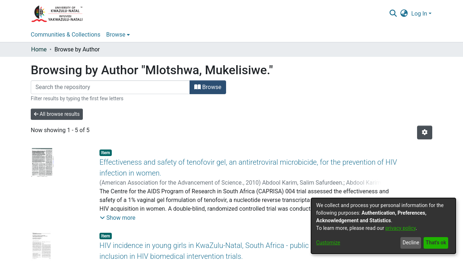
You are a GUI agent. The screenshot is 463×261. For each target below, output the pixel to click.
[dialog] (383, 226)
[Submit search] (393, 13)
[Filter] (110, 87)
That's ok (436, 242)
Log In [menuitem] (419, 13)
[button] (117, 218)
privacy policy (400, 228)
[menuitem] (404, 13)
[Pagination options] (424, 132)
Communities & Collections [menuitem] (65, 34)
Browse (207, 87)
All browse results (57, 114)
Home (39, 49)
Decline (411, 242)
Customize (328, 242)
